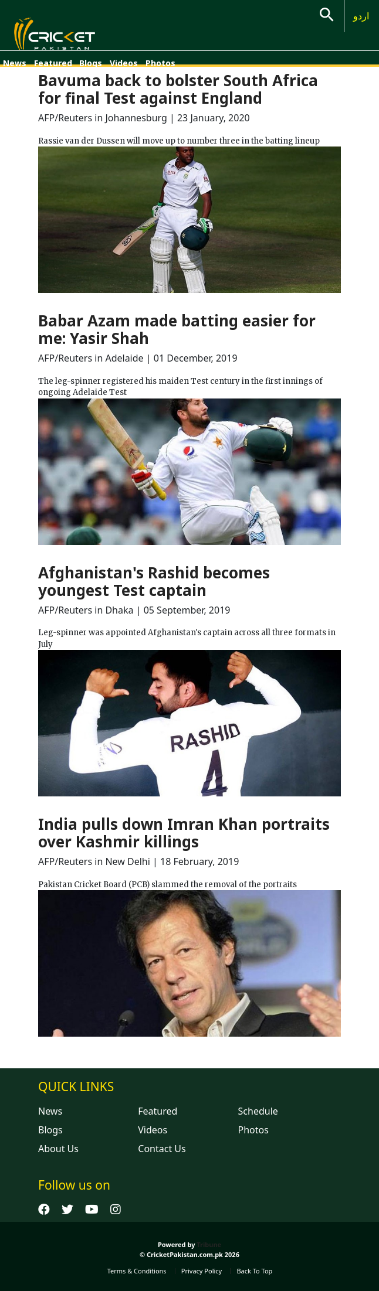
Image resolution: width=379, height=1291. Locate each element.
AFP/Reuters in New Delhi (94, 861)
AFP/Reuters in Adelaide (92, 358)
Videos (124, 63)
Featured (53, 63)
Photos (160, 63)
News (14, 63)
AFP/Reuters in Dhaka (86, 610)
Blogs (90, 63)
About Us (58, 1148)
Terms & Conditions (137, 1270)
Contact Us (161, 1148)
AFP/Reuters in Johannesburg (102, 117)
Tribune (209, 1244)
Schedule (258, 1111)
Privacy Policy (201, 1270)
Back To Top (254, 1270)
